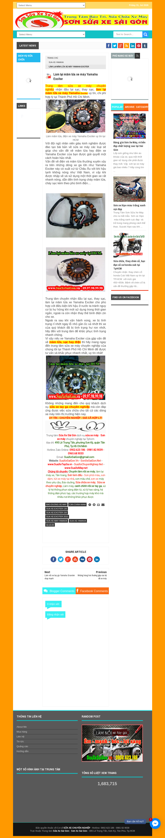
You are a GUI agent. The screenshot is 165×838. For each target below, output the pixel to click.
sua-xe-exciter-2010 (57, 517)
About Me (22, 726)
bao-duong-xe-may (56, 504)
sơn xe (94, 478)
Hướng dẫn (23, 751)
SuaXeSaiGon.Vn (69, 460)
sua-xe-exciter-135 (56, 509)
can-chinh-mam (77, 504)
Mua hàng (22, 731)
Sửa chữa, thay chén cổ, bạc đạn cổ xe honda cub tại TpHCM (129, 264)
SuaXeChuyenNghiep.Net (88, 464)
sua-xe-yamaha (56, 62)
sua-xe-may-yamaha (56, 521)
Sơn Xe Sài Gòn (79, 831)
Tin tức (20, 741)
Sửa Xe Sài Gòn (61, 831)
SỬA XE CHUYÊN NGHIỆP (77, 828)
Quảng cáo (22, 746)
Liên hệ (20, 736)
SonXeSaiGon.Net (91, 460)
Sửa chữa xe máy (85, 482)
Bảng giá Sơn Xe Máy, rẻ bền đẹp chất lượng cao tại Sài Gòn (129, 146)
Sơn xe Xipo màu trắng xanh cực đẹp (129, 207)
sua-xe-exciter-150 (56, 513)
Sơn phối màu (92, 475)
